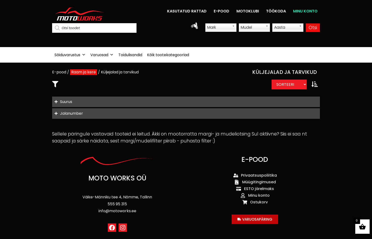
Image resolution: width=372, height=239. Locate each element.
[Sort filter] (289, 84)
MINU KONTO (305, 11)
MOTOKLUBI (247, 11)
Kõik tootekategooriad (168, 55)
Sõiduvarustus (70, 54)
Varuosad (102, 54)
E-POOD (221, 11)
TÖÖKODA (276, 11)
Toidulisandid (130, 55)
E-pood (59, 72)
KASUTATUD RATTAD (187, 11)
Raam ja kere (83, 72)
